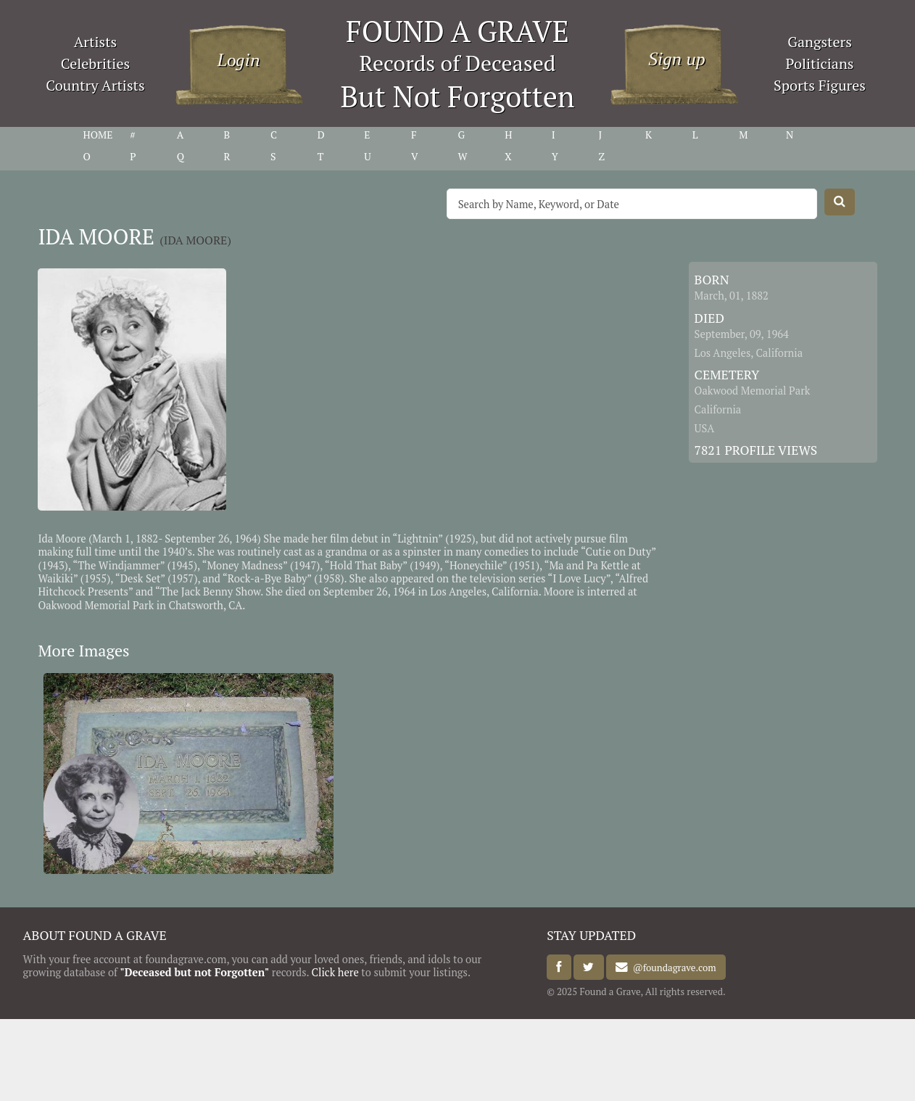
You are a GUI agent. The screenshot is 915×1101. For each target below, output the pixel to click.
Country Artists (95, 85)
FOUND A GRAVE (457, 31)
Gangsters (819, 41)
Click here (335, 972)
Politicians (820, 63)
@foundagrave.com (672, 967)
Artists (95, 41)
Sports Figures (820, 85)
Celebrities (95, 63)
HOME (98, 134)
